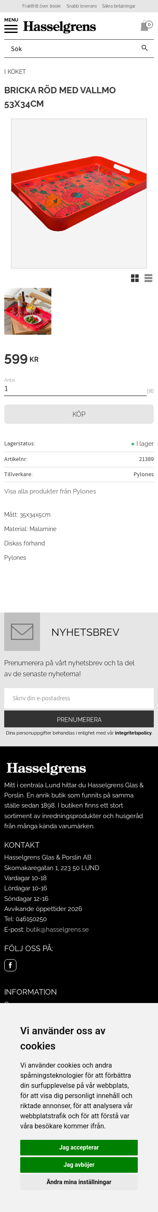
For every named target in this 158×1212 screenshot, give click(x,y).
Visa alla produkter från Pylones (50, 491)
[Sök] (144, 48)
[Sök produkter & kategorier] (70, 49)
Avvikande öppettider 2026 (43, 909)
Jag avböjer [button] (79, 1164)
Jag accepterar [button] (79, 1147)
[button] (11, 31)
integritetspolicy (133, 733)
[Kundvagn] (143, 25)
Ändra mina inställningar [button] (79, 1182)
